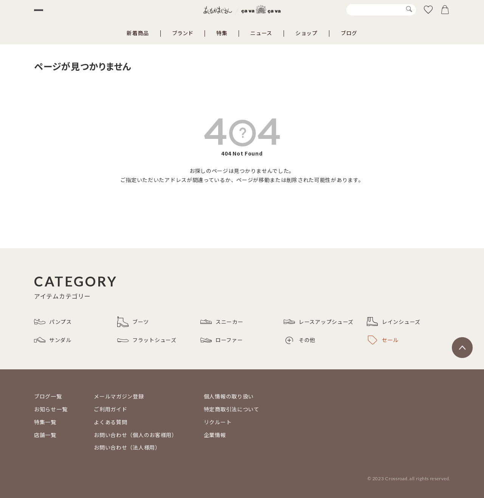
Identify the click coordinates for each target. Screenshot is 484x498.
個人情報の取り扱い (229, 396)
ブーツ (133, 321)
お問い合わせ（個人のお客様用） (135, 435)
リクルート (218, 422)
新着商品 (138, 33)
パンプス (53, 321)
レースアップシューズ (319, 321)
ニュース (261, 33)
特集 (221, 33)
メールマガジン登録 (119, 396)
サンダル (52, 340)
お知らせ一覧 (50, 409)
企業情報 (215, 435)
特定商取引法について (231, 409)
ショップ (306, 33)
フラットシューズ (147, 340)
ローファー (221, 340)
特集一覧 (45, 422)
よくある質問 (110, 422)
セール (383, 340)
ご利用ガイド (110, 409)
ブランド (182, 33)
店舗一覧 (45, 435)
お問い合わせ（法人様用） (127, 447)
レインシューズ (393, 321)
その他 (300, 340)
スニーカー (222, 321)
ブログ (349, 33)
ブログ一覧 (48, 396)
